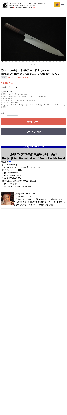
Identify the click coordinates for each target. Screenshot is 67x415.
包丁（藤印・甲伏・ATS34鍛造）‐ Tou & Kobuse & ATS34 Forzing (43, 105)
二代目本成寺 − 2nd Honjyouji (25, 100)
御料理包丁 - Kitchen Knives (18, 94)
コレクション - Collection (9, 103)
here (33, 7)
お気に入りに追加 (33, 132)
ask (14, 7)
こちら (37, 5)
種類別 (3, 94)
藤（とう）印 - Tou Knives (39, 96)
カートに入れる (33, 122)
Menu (63, 4)
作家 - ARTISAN (6, 98)
